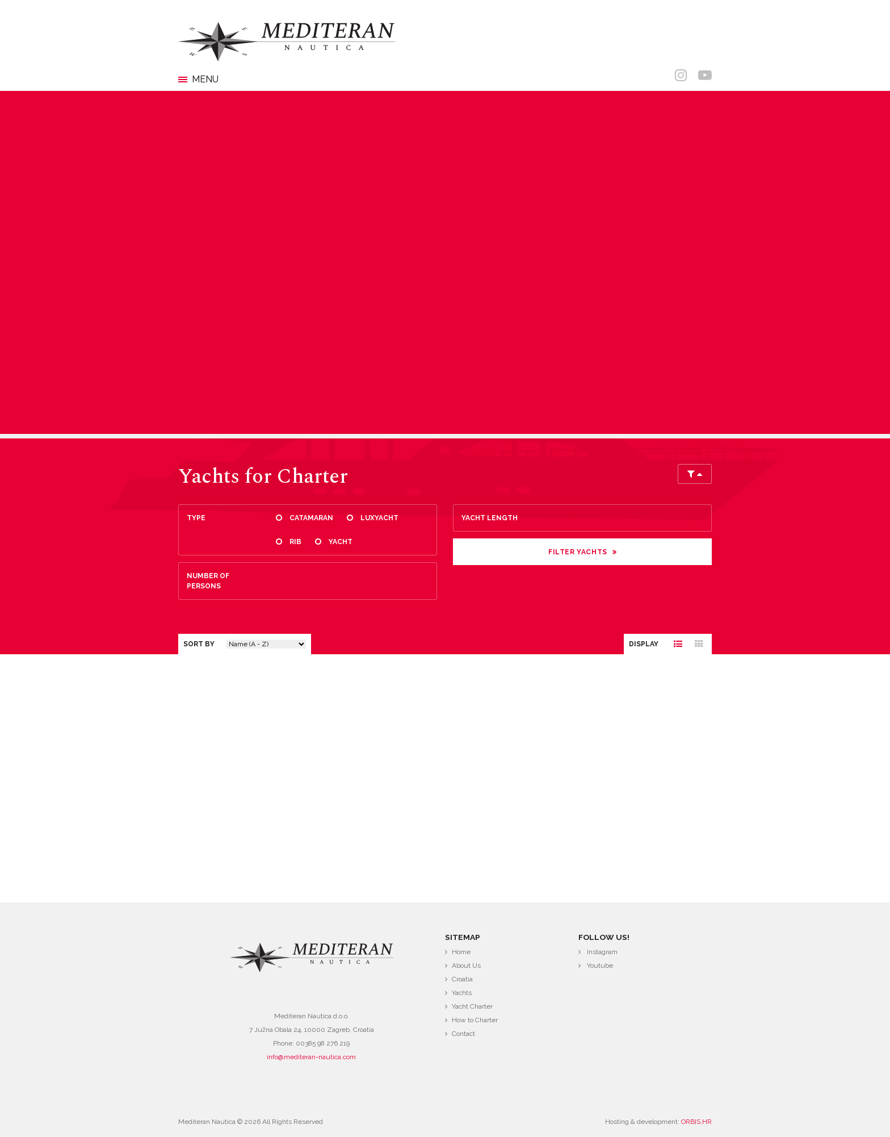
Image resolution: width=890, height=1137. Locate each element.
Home (461, 952)
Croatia (462, 979)
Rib (295, 542)
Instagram (602, 952)
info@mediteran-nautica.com (311, 1057)
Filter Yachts (577, 552)
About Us (466, 965)
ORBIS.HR (696, 1122)
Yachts (462, 993)
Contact (463, 1034)
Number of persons (208, 581)
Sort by (199, 644)
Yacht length (489, 518)
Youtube (600, 965)
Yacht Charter (472, 1006)
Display (643, 644)
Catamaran (311, 518)
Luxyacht (379, 518)
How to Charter (475, 1020)
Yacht (340, 542)
